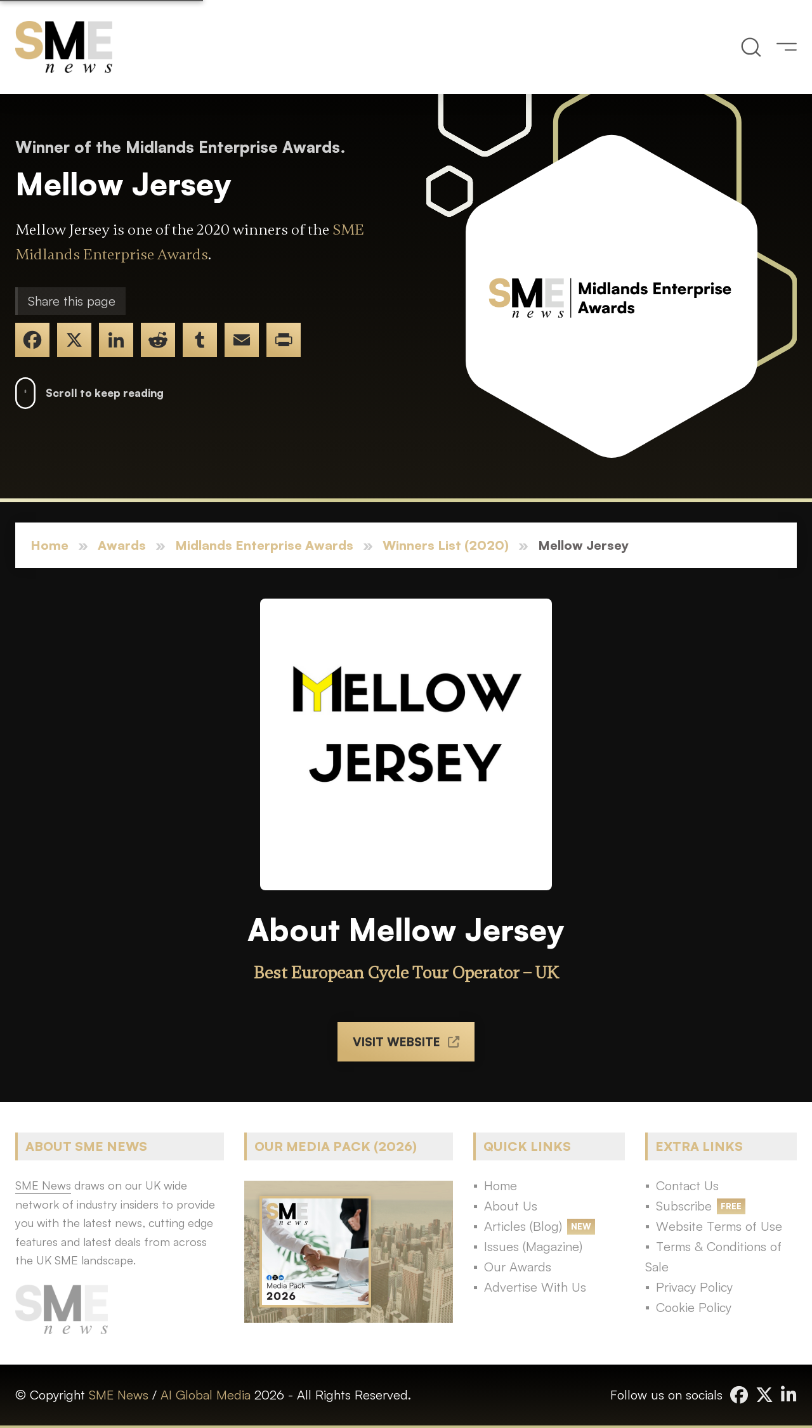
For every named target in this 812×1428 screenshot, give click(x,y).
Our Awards (517, 1267)
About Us (510, 1206)
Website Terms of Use (719, 1226)
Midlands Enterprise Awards (264, 545)
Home (49, 545)
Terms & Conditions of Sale (713, 1256)
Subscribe (684, 1206)
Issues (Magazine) (533, 1246)
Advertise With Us (535, 1287)
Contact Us (687, 1185)
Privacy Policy (694, 1287)
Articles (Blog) (523, 1226)
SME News (118, 1395)
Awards (122, 545)
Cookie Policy (693, 1307)
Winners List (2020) (446, 545)
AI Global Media (205, 1395)
